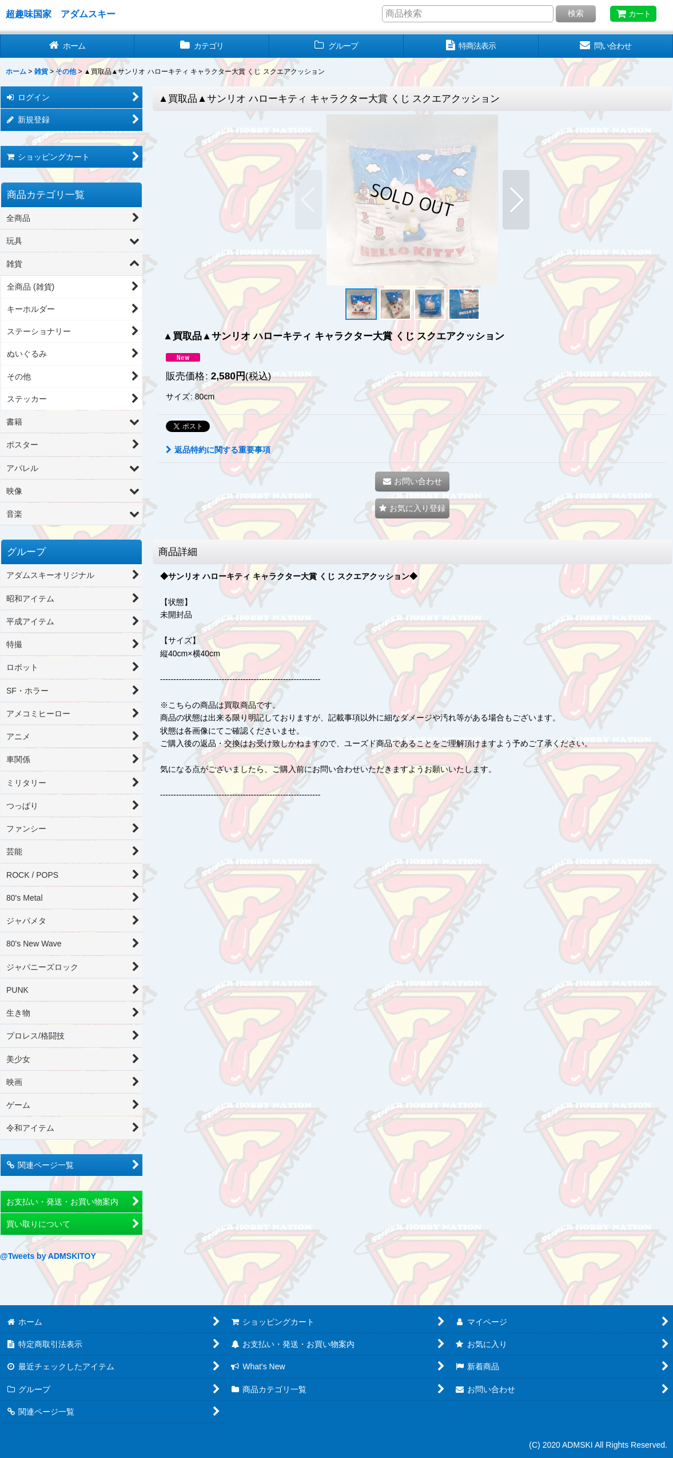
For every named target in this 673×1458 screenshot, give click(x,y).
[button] (308, 199)
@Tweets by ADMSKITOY (48, 1256)
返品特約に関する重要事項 (218, 449)
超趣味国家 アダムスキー (61, 14)
